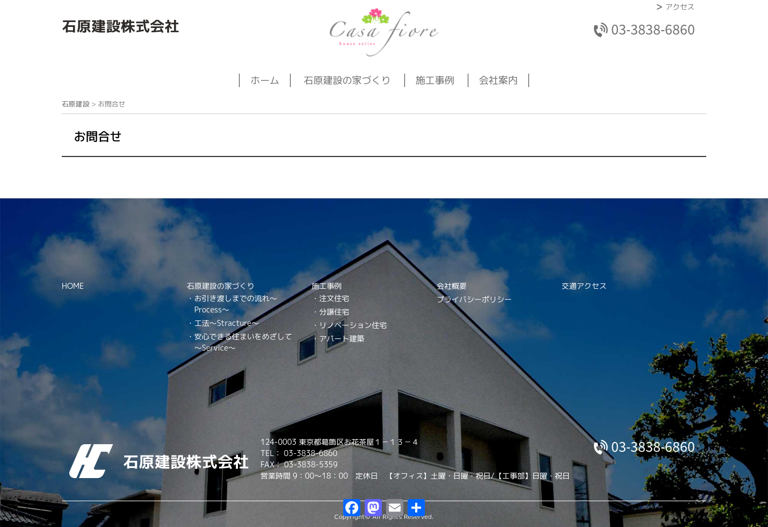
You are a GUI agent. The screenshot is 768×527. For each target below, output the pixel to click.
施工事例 (435, 80)
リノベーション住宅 (353, 325)
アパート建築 (341, 338)
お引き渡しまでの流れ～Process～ (235, 304)
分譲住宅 (334, 312)
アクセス (679, 7)
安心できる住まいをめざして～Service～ (243, 342)
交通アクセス (584, 286)
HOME (73, 286)
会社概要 (452, 286)
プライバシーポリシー (474, 299)
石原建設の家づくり (347, 80)
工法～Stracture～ (226, 323)
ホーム (264, 80)
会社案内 (498, 80)
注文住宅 (334, 298)
